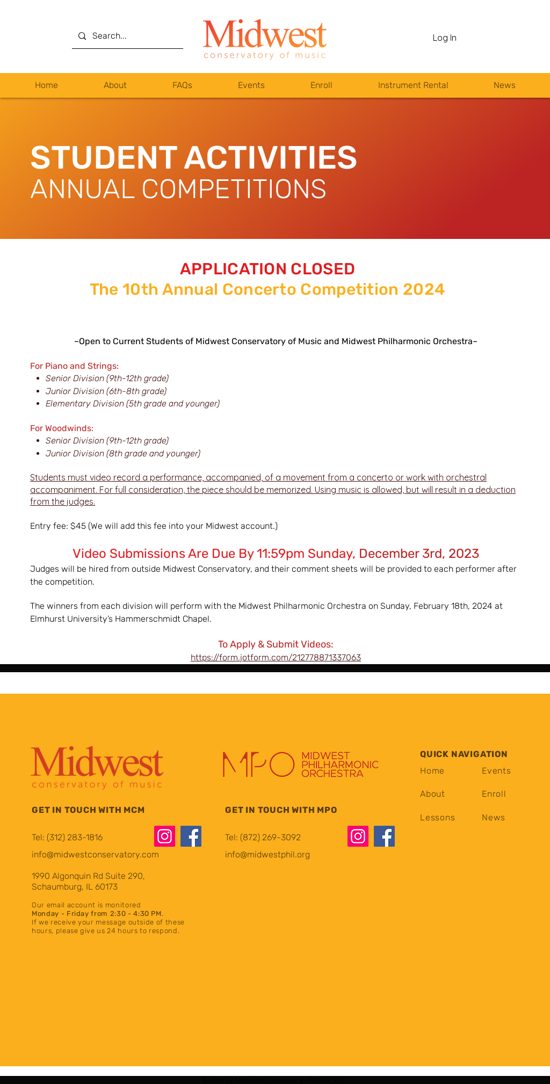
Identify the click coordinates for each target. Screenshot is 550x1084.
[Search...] (126, 36)
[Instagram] (164, 836)
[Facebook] (190, 836)
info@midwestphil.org (267, 854)
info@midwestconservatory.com (95, 854)
